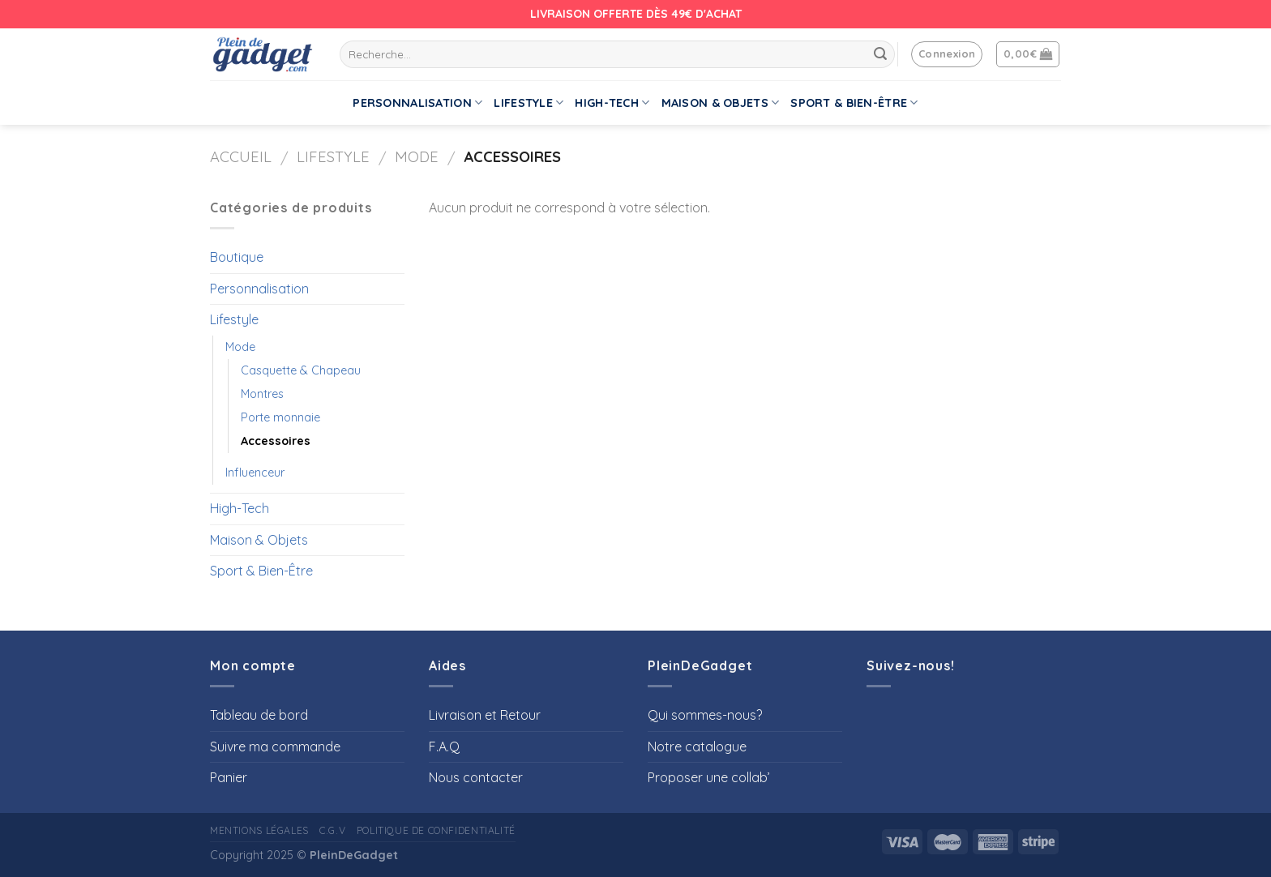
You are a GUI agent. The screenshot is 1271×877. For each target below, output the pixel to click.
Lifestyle (528, 102)
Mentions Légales (259, 830)
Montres (262, 394)
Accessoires (275, 441)
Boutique (236, 257)
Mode (417, 157)
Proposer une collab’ (709, 777)
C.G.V (332, 830)
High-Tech (612, 102)
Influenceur (255, 472)
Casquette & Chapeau (301, 370)
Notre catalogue (697, 746)
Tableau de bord (259, 715)
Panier (228, 777)
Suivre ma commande (275, 746)
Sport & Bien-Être (854, 102)
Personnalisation (417, 102)
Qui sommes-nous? (705, 715)
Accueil (241, 157)
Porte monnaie (280, 417)
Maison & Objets (720, 102)
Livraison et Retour (485, 715)
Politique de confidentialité (436, 830)
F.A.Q (444, 746)
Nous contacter (476, 777)
